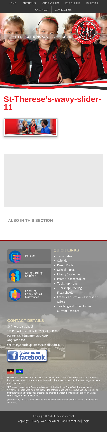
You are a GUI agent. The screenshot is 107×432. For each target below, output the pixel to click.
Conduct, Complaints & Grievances (33, 294)
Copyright (23, 421)
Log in (85, 421)
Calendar (63, 261)
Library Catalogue (68, 274)
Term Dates (64, 256)
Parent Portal (65, 265)
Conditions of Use (71, 421)
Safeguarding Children (34, 274)
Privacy (35, 421)
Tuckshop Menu (67, 283)
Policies (30, 256)
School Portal (66, 270)
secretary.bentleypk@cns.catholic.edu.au (34, 345)
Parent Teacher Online (71, 279)
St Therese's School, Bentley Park (86, 38)
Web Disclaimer (50, 421)
